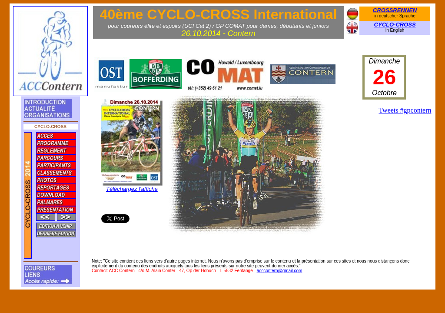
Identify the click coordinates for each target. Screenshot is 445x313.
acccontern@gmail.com (279, 270)
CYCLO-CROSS (395, 24)
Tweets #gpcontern (405, 110)
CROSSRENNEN (395, 10)
